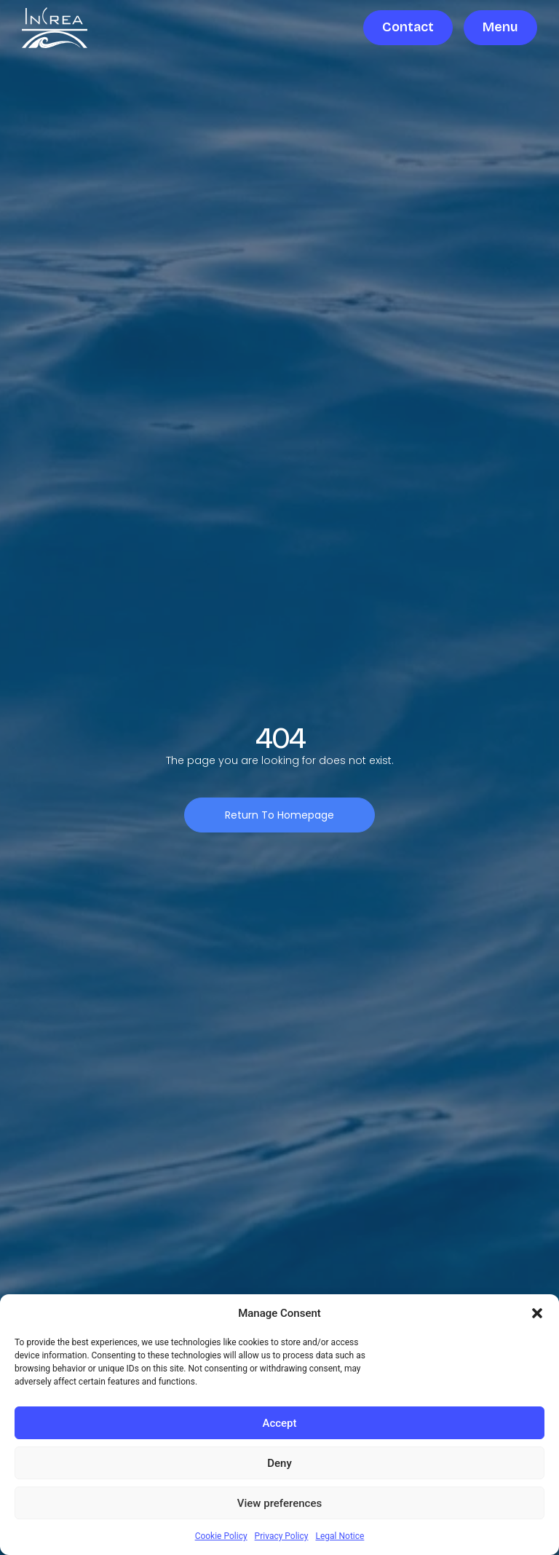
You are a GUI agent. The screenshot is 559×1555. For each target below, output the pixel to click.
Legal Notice (339, 1536)
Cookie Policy (221, 1536)
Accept (279, 1423)
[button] (537, 1313)
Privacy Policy (282, 1536)
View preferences (279, 1503)
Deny (279, 1463)
